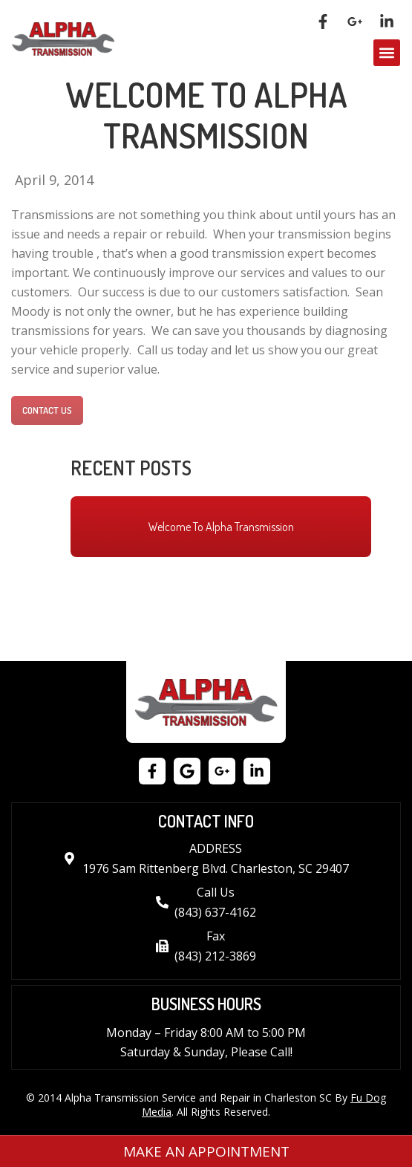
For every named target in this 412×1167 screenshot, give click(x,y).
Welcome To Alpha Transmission (221, 526)
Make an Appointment (206, 1151)
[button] (386, 52)
